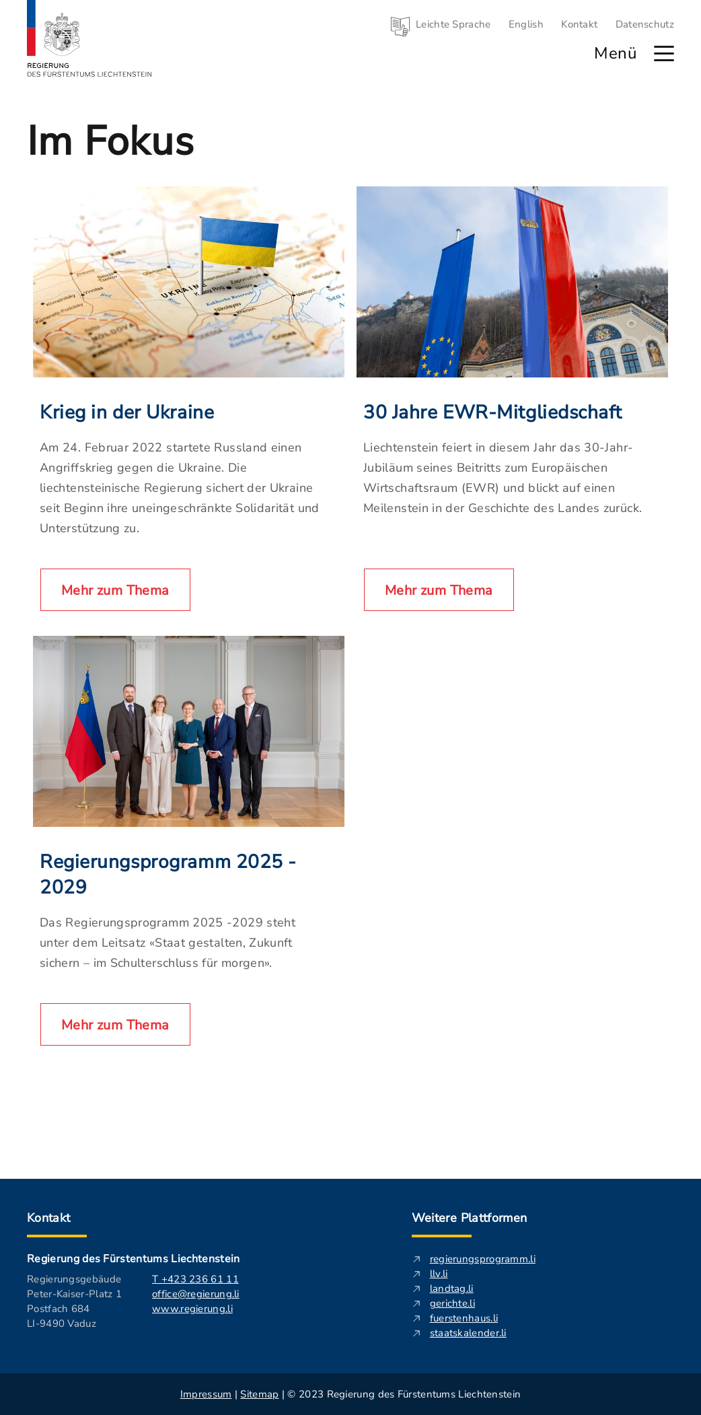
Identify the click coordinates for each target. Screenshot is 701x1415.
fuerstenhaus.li (464, 1318)
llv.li (439, 1273)
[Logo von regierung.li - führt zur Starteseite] (89, 38)
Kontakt (579, 24)
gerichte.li (452, 1303)
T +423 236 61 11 (195, 1279)
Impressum (206, 1394)
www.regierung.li (192, 1308)
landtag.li (452, 1288)
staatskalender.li (468, 1333)
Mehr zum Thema (115, 590)
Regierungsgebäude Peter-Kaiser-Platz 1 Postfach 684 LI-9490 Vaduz (74, 1301)
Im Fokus (110, 141)
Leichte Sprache (453, 24)
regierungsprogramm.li (483, 1259)
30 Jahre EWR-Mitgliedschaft (492, 412)
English (526, 24)
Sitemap (259, 1394)
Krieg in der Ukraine (127, 412)
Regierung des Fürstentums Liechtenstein (133, 1258)
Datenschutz (645, 24)
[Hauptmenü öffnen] (664, 53)
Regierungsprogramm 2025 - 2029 (168, 874)
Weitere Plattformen (469, 1218)
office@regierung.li (195, 1294)
